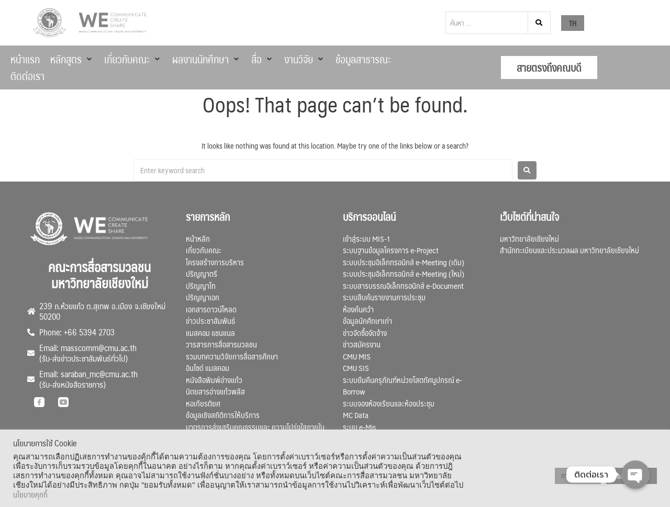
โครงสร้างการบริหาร (215, 261)
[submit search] (539, 23)
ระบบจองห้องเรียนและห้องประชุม (388, 403)
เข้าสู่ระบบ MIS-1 (366, 238)
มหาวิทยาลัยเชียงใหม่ (529, 238)
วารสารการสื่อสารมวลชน (221, 344)
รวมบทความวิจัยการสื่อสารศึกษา (232, 356)
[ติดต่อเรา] (27, 75)
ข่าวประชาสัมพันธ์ (210, 320)
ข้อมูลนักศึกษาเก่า (367, 320)
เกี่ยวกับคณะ (203, 249)
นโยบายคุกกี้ (30, 494)
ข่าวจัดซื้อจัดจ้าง (365, 332)
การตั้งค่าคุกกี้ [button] (578, 475)
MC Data (355, 414)
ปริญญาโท (201, 285)
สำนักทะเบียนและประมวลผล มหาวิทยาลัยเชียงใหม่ (569, 249)
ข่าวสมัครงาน (362, 344)
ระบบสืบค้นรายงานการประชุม (384, 296)
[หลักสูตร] (72, 59)
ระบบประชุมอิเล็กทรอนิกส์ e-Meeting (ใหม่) (403, 273)
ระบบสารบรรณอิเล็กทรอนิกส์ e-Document (403, 285)
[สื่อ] (262, 59)
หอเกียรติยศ (203, 403)
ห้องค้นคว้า (358, 309)
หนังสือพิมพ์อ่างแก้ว (214, 379)
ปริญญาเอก (202, 296)
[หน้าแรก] (25, 59)
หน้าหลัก (198, 238)
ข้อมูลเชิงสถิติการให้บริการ (223, 414)
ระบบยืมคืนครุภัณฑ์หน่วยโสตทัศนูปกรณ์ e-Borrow (402, 385)
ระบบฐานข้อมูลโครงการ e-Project (391, 249)
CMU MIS (357, 356)
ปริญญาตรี (201, 273)
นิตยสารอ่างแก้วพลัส (215, 391)
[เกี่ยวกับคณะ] (133, 59)
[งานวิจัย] (304, 59)
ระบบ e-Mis (359, 426)
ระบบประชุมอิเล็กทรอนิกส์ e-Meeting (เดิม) (403, 261)
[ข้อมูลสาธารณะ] (363, 59)
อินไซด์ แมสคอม (207, 367)
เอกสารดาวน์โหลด (211, 309)
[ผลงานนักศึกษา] (206, 59)
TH (572, 23)
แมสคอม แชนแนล (210, 332)
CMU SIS (356, 367)
